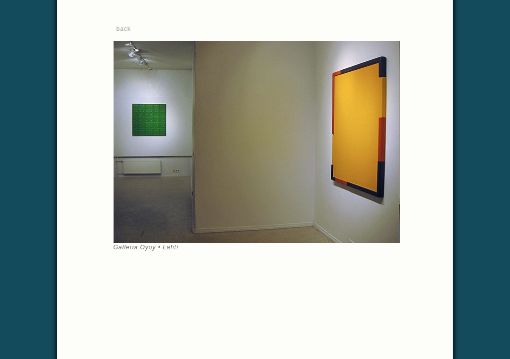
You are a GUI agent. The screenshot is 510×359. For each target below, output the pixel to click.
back (124, 28)
